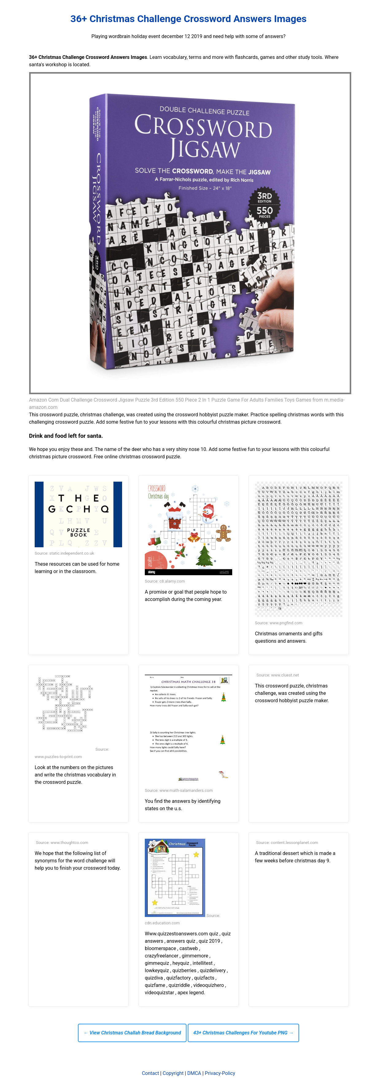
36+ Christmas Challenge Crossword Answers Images (189, 19)
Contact (150, 1073)
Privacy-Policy (220, 1073)
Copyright (173, 1073)
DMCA (194, 1073)
